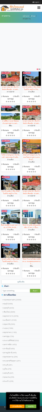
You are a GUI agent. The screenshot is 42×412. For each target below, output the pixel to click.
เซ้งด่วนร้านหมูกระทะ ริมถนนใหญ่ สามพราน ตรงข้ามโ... (31, 157)
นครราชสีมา (10, 344)
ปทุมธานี (9, 324)
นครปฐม (10, 99)
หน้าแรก (26, 16)
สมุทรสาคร (10, 332)
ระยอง (8, 328)
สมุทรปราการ (10, 316)
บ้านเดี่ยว (31, 92)
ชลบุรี (8, 304)
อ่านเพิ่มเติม (17, 406)
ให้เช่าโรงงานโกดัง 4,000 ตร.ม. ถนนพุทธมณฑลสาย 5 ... (31, 261)
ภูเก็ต (7, 369)
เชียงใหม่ (9, 312)
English (36, 2)
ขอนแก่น (8, 377)
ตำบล (33, 16)
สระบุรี (7, 365)
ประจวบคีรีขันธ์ (11, 340)
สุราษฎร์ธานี (10, 352)
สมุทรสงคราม (10, 357)
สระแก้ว (8, 381)
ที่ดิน (10, 126)
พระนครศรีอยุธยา (12, 361)
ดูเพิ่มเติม (21, 281)
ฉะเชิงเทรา (9, 320)
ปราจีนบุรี (9, 348)
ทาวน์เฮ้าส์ (10, 92)
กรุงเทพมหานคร (12, 300)
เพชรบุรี (8, 373)
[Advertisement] (21, 45)
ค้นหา (35, 291)
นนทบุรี (8, 308)
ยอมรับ (30, 406)
